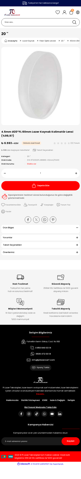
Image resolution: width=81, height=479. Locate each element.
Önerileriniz (8, 252)
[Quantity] (40, 173)
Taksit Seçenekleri (12, 244)
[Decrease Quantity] (3, 173)
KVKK (44, 400)
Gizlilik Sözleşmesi (30, 400)
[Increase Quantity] (77, 173)
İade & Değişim (57, 400)
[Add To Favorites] (11, 205)
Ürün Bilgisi (8, 227)
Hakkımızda (12, 400)
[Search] (40, 22)
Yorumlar (7, 237)
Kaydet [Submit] (70, 441)
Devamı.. (40, 394)
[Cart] (71, 12)
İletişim (71, 400)
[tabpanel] (40, 86)
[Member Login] (64, 12)
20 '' (4, 33)
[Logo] (12, 12)
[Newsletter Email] (40, 441)
